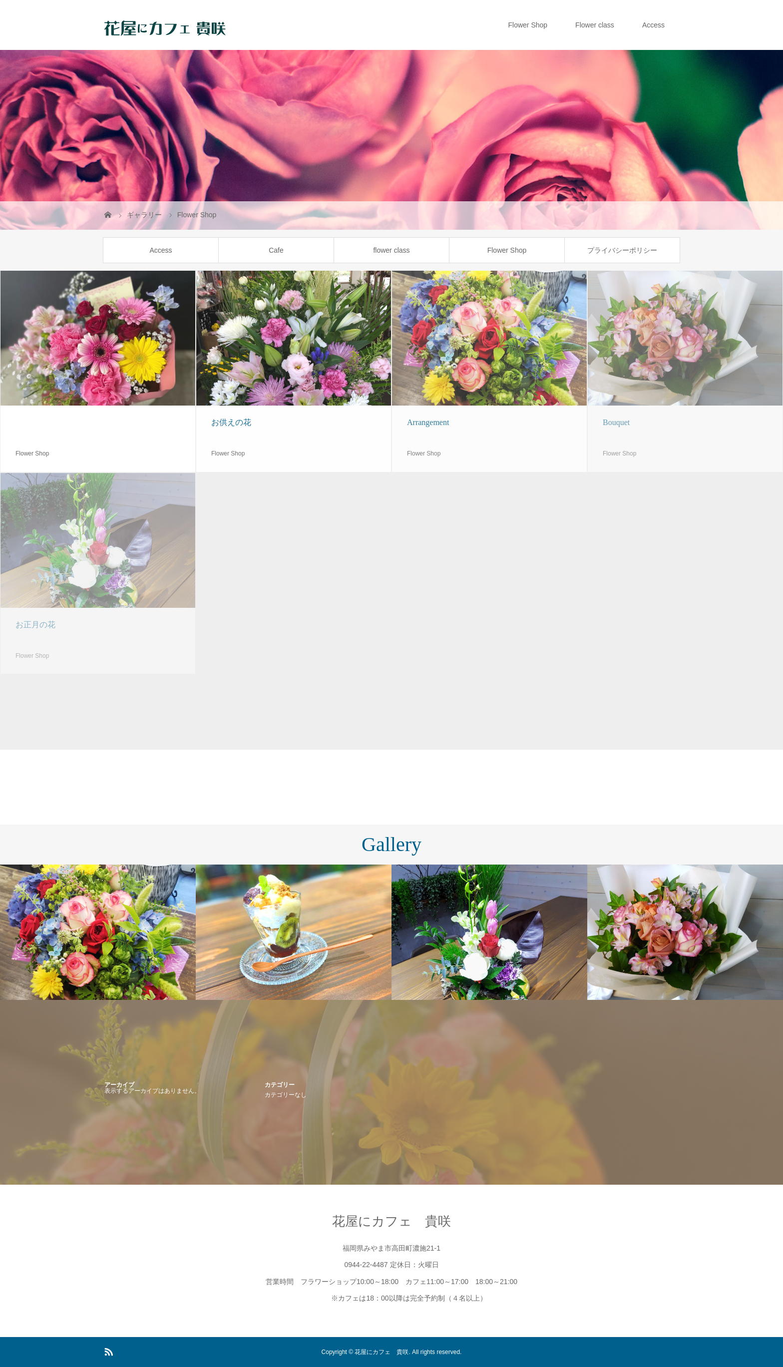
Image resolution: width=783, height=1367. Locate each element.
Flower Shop (527, 25)
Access (653, 25)
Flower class (594, 25)
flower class (391, 250)
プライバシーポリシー (622, 250)
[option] (98, 932)
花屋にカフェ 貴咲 (391, 1221)
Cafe (276, 250)
